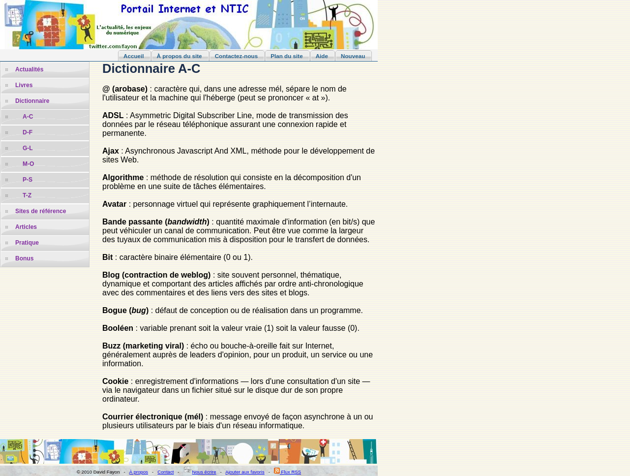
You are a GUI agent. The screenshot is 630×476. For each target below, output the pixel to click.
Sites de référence (40, 211)
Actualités (29, 69)
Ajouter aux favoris (244, 472)
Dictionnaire (32, 100)
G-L (28, 148)
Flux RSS (287, 472)
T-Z (27, 195)
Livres (23, 85)
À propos (138, 472)
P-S (27, 179)
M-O (28, 163)
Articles (26, 226)
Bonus (24, 258)
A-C (28, 116)
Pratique (27, 242)
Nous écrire (199, 472)
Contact (165, 472)
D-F (27, 132)
